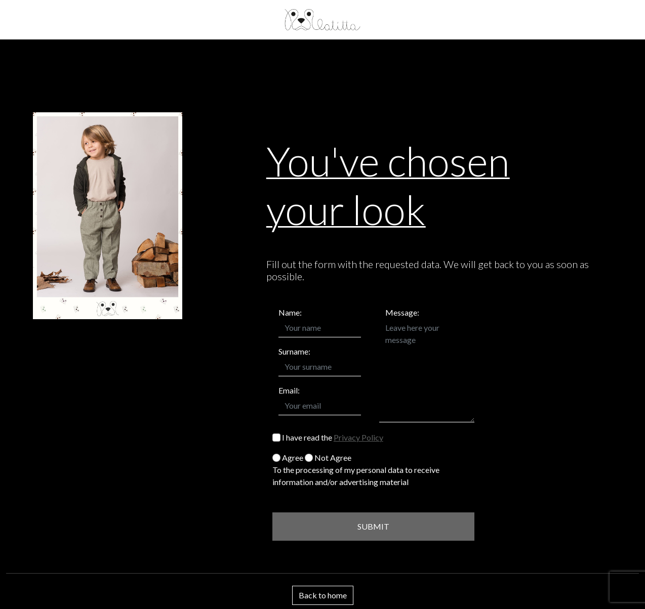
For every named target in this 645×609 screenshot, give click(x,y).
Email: (289, 390)
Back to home (323, 595)
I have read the (327, 437)
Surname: (294, 351)
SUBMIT (373, 526)
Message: (402, 312)
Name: (290, 312)
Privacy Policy (358, 437)
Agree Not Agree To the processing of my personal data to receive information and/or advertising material (355, 470)
